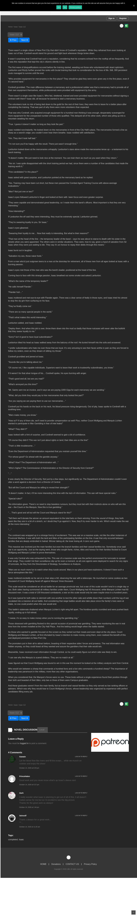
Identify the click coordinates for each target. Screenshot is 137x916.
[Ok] (133, 5)
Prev (14, 41)
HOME (43, 866)
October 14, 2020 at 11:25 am (29, 829)
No (65, 7)
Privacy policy (75, 7)
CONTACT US (72, 866)
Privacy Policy (90, 866)
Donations (56, 866)
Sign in (111, 18)
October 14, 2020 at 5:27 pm (29, 787)
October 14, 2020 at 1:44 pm (29, 810)
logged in (24, 746)
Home (10, 27)
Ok (59, 7)
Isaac (16, 27)
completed (13, 842)
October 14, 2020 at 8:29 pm (29, 770)
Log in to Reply (81, 759)
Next (23, 41)
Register (123, 18)
